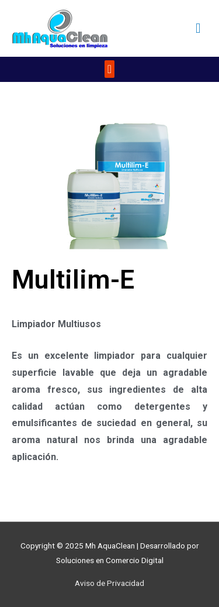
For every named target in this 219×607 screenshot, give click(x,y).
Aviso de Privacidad (109, 583)
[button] (109, 69)
